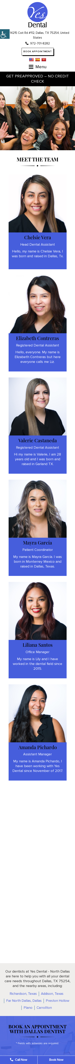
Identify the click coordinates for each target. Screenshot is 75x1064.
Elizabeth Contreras (37, 338)
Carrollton (44, 1008)
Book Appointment (37, 51)
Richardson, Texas (23, 994)
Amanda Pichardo (37, 747)
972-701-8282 (37, 43)
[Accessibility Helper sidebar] (5, 34)
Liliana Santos (38, 645)
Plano (28, 1008)
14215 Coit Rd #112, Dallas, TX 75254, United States (37, 35)
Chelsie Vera (37, 237)
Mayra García (37, 542)
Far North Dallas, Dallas (24, 1001)
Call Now (18, 1060)
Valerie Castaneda (37, 440)
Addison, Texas (52, 994)
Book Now (56, 1060)
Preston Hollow (57, 1001)
